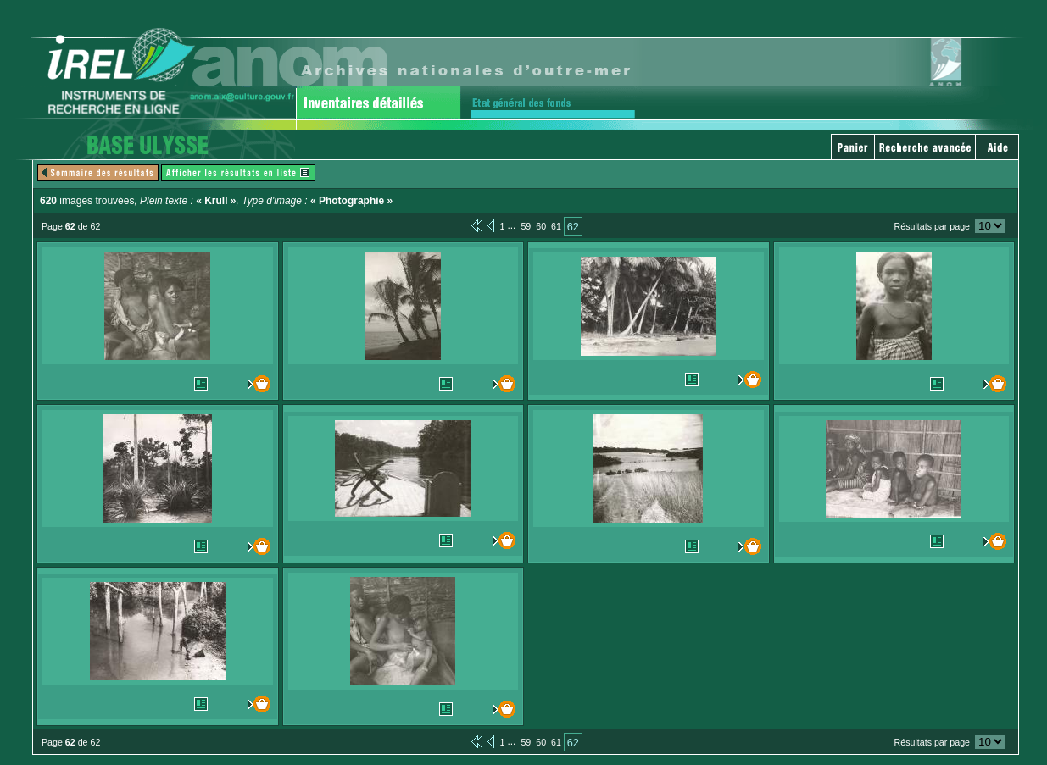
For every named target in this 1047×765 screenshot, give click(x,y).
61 (556, 226)
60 (541, 226)
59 (526, 226)
